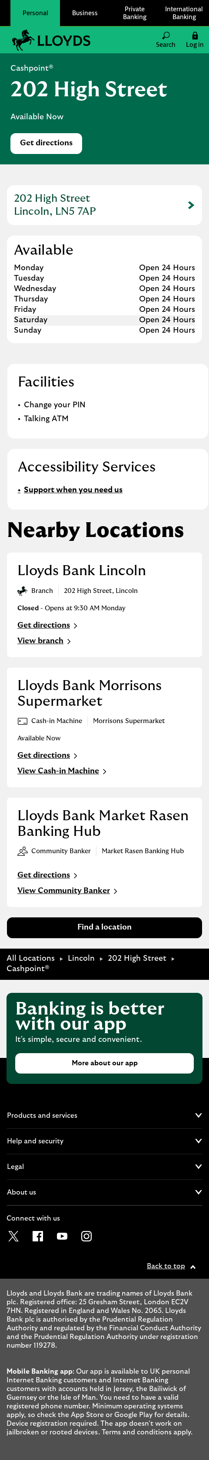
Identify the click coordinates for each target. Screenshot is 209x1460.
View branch (45, 641)
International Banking (184, 13)
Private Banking (134, 13)
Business (85, 13)
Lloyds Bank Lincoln (81, 571)
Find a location (104, 927)
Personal (35, 13)
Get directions (51, 145)
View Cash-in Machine (63, 771)
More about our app (105, 1063)
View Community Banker (68, 891)
